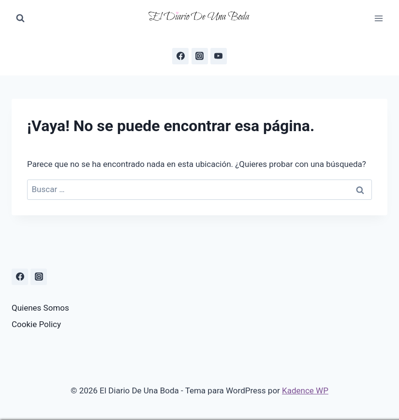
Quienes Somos (40, 308)
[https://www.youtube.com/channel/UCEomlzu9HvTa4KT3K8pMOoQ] (218, 56)
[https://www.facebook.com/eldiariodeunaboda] (180, 56)
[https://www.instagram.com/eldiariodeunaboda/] (38, 277)
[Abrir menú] (378, 18)
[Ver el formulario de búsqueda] (20, 18)
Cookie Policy (36, 324)
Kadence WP (305, 390)
